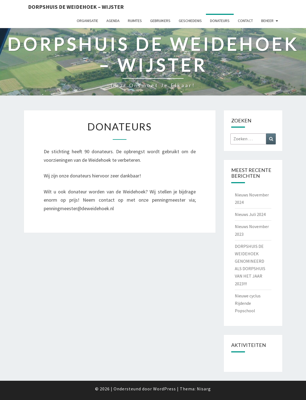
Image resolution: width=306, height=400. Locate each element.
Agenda (113, 20)
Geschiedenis (190, 20)
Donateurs (220, 20)
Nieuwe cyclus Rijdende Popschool (248, 303)
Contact (245, 20)
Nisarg (204, 388)
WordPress (164, 388)
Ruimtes (135, 20)
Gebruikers (160, 20)
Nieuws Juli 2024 (250, 214)
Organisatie (87, 20)
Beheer (267, 20)
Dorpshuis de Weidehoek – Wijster (76, 6)
